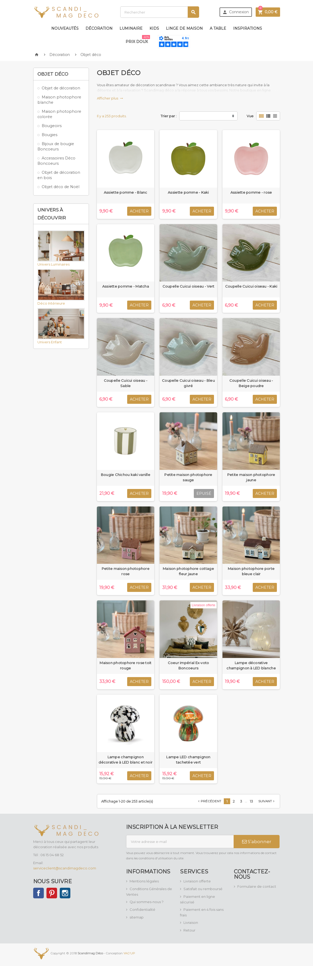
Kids (154, 28)
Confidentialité (142, 909)
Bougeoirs (52, 125)
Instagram (65, 893)
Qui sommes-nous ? (147, 902)
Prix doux (138, 39)
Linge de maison (184, 28)
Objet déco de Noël (60, 186)
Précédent (209, 801)
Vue (250, 116)
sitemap (137, 917)
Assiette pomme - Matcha (125, 286)
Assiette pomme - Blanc (125, 192)
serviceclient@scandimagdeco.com (64, 868)
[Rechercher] (159, 12)
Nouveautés (65, 28)
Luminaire (131, 28)
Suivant (267, 801)
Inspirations (247, 28)
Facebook (38, 893)
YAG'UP (129, 953)
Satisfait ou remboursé (202, 889)
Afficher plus (110, 98)
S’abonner (256, 841)
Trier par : (169, 116)
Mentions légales (144, 881)
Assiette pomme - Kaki (188, 192)
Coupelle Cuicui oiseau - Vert (188, 286)
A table (218, 28)
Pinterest (51, 893)
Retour (189, 930)
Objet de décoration (61, 88)
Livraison (190, 922)
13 (251, 801)
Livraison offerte (197, 881)
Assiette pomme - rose (251, 192)
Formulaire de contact (256, 886)
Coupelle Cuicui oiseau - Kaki (251, 286)
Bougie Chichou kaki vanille (125, 475)
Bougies (49, 134)
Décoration (99, 28)
